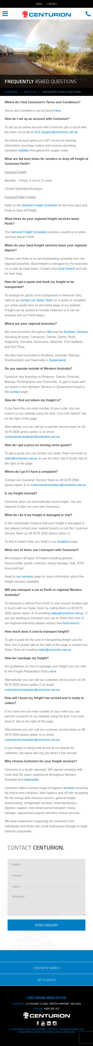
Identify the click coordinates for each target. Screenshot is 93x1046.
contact (15, 391)
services (69, 788)
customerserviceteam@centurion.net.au (32, 436)
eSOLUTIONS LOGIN (46, 956)
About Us (30, 92)
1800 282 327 (52, 1008)
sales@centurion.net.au (21, 458)
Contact (52, 4)
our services (24, 576)
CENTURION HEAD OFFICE (46, 14)
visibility (23, 150)
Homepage (11, 92)
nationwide (31, 779)
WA (49, 332)
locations (63, 541)
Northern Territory (76, 332)
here (57, 110)
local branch (66, 268)
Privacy (52, 1029)
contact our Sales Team (36, 300)
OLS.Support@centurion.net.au (56, 132)
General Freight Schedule (39, 205)
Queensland (57, 360)
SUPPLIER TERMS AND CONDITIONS (54, 1032)
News (39, 4)
